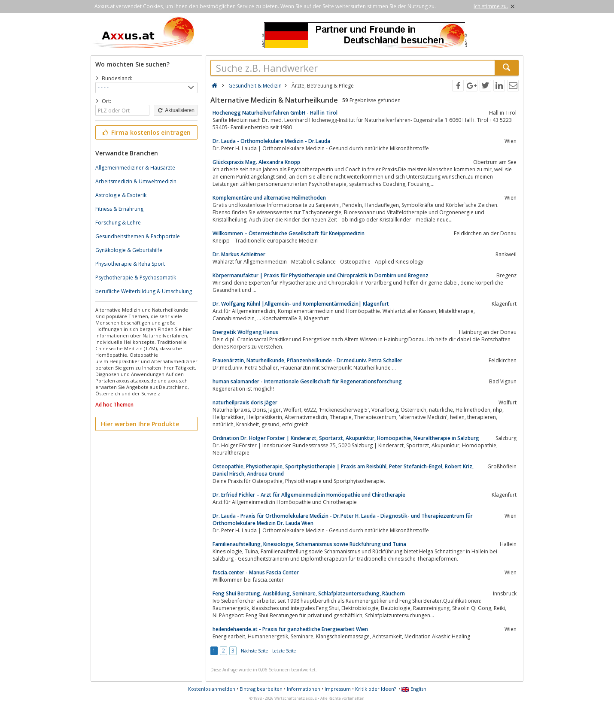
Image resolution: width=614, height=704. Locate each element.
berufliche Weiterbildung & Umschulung (143, 291)
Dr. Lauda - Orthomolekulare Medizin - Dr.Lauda (271, 141)
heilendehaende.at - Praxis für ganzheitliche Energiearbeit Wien (290, 629)
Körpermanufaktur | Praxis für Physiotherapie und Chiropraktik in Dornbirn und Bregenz (321, 275)
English (413, 689)
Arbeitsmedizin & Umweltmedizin (135, 181)
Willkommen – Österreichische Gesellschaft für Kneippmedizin (289, 233)
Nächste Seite (254, 651)
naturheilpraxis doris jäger (245, 402)
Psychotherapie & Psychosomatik (135, 277)
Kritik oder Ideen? (375, 689)
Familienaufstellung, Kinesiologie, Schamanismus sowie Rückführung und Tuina (309, 544)
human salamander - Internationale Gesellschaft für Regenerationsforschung (307, 381)
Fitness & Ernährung (119, 208)
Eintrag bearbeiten (261, 689)
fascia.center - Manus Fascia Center (256, 572)
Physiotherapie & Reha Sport (130, 263)
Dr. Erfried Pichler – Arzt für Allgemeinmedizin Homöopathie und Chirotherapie (309, 494)
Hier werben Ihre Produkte (140, 424)
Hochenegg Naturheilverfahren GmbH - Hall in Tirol (275, 112)
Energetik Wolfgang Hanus (245, 332)
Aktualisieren (176, 110)
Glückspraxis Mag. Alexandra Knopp (256, 162)
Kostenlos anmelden (211, 689)
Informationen (303, 689)
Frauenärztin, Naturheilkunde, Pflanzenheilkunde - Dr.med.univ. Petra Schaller (307, 360)
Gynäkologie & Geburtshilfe (128, 250)
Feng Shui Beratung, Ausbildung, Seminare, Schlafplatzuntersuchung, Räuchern (309, 593)
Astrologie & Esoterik (120, 195)
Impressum (338, 689)
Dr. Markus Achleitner (239, 254)
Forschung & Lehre (118, 222)
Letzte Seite (284, 651)
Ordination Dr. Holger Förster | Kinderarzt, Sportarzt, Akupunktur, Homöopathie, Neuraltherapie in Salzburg (346, 438)
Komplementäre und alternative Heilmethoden (269, 197)
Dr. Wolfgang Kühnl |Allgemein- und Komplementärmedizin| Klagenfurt (301, 303)
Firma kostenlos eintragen (146, 132)
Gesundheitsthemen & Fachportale (137, 236)
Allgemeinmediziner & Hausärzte (135, 167)
